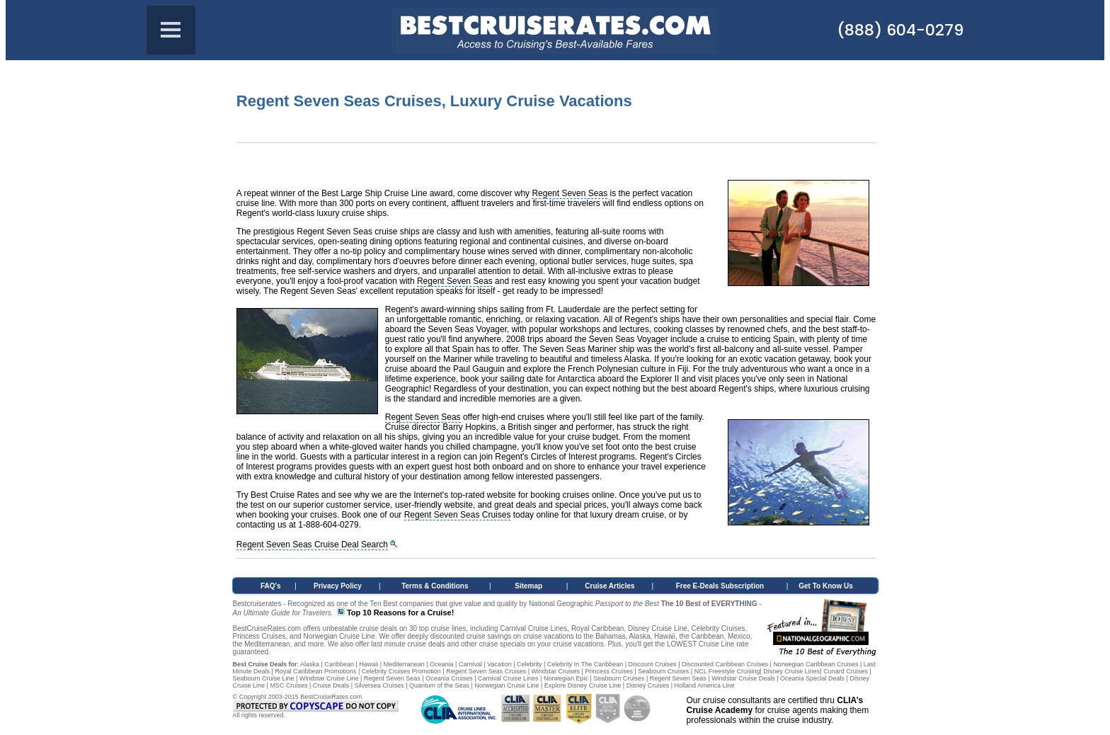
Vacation (499, 664)
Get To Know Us (825, 586)
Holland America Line (705, 685)
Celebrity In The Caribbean (585, 664)
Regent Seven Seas (569, 193)
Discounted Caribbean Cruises (725, 664)
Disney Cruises (648, 685)
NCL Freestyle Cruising (727, 671)
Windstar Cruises (556, 671)
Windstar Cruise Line (329, 678)
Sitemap (528, 586)
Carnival (470, 664)
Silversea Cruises (379, 685)
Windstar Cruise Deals (743, 678)
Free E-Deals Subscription (720, 586)
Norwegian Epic (566, 678)
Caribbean (339, 664)
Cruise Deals (331, 685)
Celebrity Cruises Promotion (401, 671)
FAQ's (271, 586)
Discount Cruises (653, 664)
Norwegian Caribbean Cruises (815, 664)
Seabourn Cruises (663, 671)
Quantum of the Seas (439, 685)
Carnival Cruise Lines (508, 678)
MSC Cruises (288, 685)
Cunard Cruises (845, 671)
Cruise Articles (609, 586)
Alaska (309, 664)
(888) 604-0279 (900, 30)
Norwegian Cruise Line (506, 685)
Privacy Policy (338, 586)
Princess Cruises (609, 671)
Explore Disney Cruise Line (583, 685)
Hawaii (368, 664)
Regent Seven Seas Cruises (457, 515)
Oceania (442, 664)
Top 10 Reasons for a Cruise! (400, 612)
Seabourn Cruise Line (263, 678)
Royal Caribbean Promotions (315, 671)
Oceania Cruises (449, 678)
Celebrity (529, 664)
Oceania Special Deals (812, 678)
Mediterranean (404, 664)
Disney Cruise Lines (791, 671)
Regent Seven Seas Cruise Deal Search (312, 544)
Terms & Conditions (434, 586)
